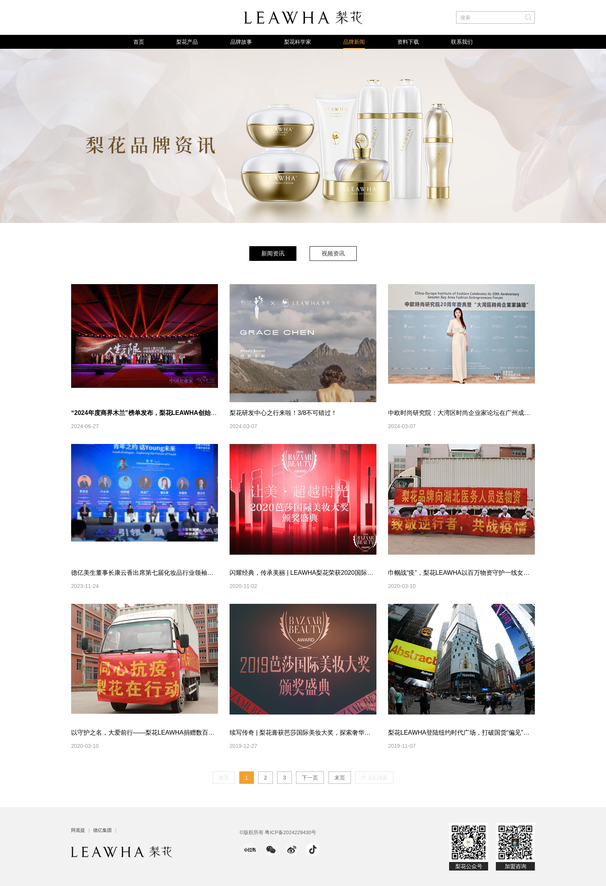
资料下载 (408, 42)
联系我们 (462, 42)
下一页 (310, 778)
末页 (339, 778)
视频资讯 (333, 253)
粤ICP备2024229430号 (290, 832)
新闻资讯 (272, 253)
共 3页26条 (374, 778)
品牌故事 (241, 42)
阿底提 (78, 830)
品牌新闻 (354, 42)
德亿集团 (102, 830)
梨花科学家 (297, 42)
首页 (138, 42)
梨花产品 (187, 42)
